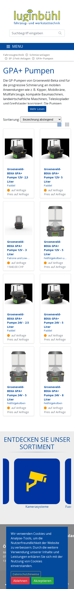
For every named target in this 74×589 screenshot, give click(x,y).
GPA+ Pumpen (44, 58)
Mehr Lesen (37, 109)
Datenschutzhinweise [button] (26, 574)
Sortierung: (11, 119)
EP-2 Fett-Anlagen (19, 58)
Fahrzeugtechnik (13, 55)
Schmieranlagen (39, 55)
